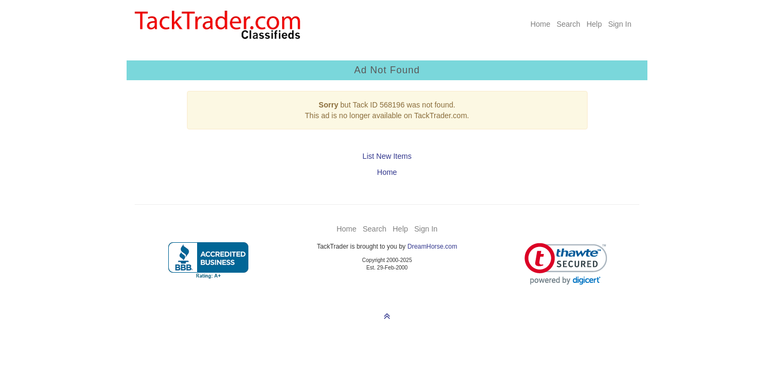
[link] (566, 264)
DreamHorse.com (432, 246)
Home (540, 24)
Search (568, 24)
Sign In (619, 24)
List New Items (387, 156)
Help (594, 24)
